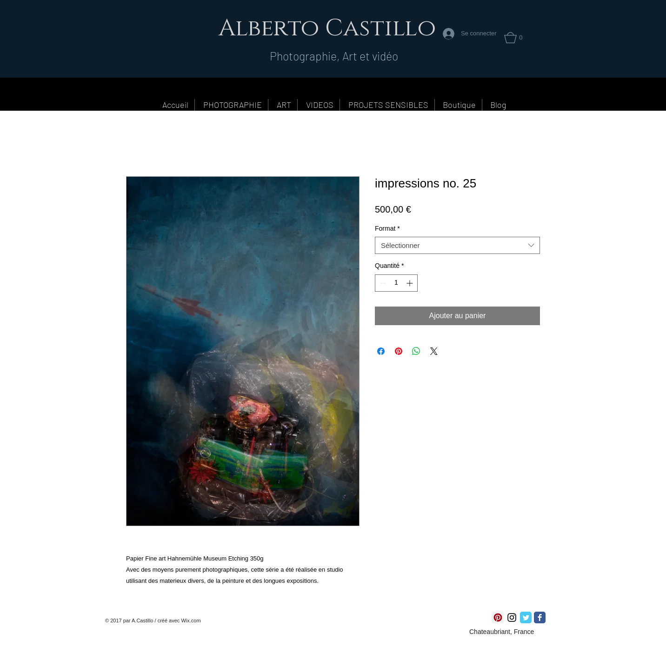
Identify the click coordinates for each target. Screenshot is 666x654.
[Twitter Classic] (526, 617)
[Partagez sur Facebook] (380, 351)
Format (387, 228)
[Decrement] (382, 283)
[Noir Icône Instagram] (512, 617)
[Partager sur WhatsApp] (416, 351)
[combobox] (457, 245)
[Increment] (410, 283)
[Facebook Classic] (540, 617)
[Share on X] (434, 351)
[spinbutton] (396, 283)
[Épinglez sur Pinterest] (398, 351)
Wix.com (190, 620)
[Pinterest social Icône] (498, 617)
